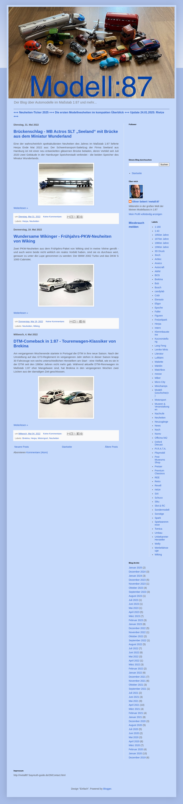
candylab (159, 291)
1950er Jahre (162, 234)
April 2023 (134, 612)
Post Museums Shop (160, 459)
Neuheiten (34, 221)
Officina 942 (161, 437)
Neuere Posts (21, 446)
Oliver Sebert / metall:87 (145, 201)
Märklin (158, 365)
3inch (157, 255)
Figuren (159, 315)
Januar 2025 (135, 567)
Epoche (159, 307)
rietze (157, 489)
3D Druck (160, 251)
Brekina (26, 438)
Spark (158, 518)
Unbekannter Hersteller (161, 538)
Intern (158, 327)
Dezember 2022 (137, 628)
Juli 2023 (133, 600)
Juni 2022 (134, 652)
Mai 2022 (134, 656)
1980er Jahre (162, 243)
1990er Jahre (162, 247)
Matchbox (160, 369)
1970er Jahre (162, 239)
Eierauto (159, 299)
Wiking (36, 326)
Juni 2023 (134, 604)
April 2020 (134, 741)
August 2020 (135, 725)
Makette (159, 361)
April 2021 (134, 705)
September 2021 (137, 688)
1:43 (157, 231)
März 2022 (134, 664)
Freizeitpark (161, 319)
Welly (157, 543)
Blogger (107, 788)
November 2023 (137, 583)
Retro (157, 481)
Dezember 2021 (137, 676)
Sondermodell (162, 509)
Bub (157, 283)
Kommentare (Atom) (37, 452)
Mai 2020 (134, 737)
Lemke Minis (161, 349)
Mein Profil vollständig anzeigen (145, 214)
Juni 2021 (134, 697)
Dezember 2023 (137, 579)
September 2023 (137, 592)
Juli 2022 (133, 648)
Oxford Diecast (159, 443)
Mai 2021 (134, 701)
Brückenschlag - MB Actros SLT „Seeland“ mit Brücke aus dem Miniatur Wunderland (66, 133)
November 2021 (137, 680)
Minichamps (161, 386)
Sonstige (159, 513)
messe (158, 373)
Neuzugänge (161, 421)
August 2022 (135, 644)
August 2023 (135, 596)
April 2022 (134, 660)
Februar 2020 (136, 749)
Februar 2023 (136, 620)
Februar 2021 (136, 713)
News (158, 425)
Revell (158, 485)
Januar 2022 (135, 672)
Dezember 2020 (137, 721)
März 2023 (134, 616)
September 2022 (137, 640)
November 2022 (137, 632)
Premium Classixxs (160, 472)
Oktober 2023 (136, 587)
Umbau (158, 532)
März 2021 (134, 709)
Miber (158, 378)
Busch (158, 287)
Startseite (67, 446)
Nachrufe (159, 413)
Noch (157, 429)
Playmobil (160, 452)
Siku (157, 501)
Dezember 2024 (137, 571)
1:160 (158, 227)
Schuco (159, 497)
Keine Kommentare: (53, 217)
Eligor (158, 303)
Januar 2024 (135, 575)
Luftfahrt (159, 357)
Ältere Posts (111, 446)
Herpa (25, 221)
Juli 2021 (133, 692)
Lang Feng (160, 345)
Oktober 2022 (136, 636)
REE (157, 477)
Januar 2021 (135, 717)
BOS (157, 275)
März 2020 (134, 745)
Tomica (158, 528)
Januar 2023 (135, 624)
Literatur (159, 353)
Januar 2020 (135, 753)
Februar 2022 (136, 668)
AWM (157, 271)
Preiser (158, 466)
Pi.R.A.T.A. (160, 448)
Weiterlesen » (21, 208)
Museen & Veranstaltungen (162, 407)
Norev (158, 433)
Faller (158, 311)
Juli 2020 (133, 729)
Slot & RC (160, 505)
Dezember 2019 (137, 757)
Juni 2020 (134, 733)
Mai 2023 (134, 608)
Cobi (157, 295)
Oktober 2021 (136, 684)
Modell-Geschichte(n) (162, 393)
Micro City (160, 382)
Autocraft (159, 267)
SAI (157, 493)
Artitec (158, 259)
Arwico (158, 263)
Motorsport (43, 438)
